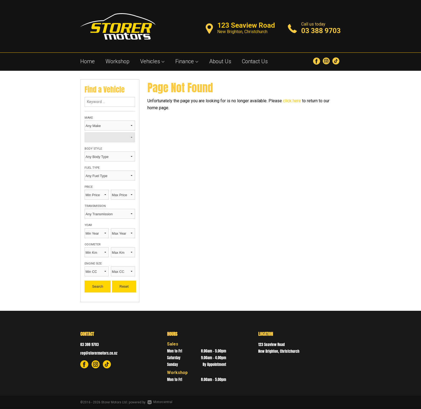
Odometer (92, 244)
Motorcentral (159, 402)
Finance (186, 61)
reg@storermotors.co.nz (98, 353)
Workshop (117, 61)
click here (292, 100)
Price (89, 187)
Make (89, 117)
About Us (220, 61)
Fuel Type (92, 168)
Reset (124, 286)
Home (87, 61)
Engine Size (93, 263)
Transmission (95, 206)
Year (88, 225)
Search (97, 286)
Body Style (93, 148)
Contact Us (255, 61)
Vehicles (152, 61)
